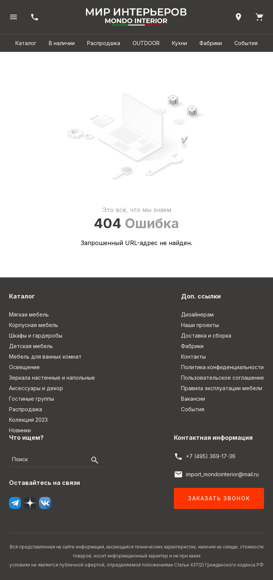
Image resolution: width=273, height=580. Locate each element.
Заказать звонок (219, 498)
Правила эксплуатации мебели (221, 388)
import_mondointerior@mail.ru (222, 474)
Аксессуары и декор (36, 388)
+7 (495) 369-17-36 (210, 456)
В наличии (62, 43)
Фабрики (210, 43)
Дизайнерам (197, 314)
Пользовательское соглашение (222, 377)
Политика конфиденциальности (222, 367)
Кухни (179, 43)
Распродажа (103, 43)
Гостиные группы (31, 398)
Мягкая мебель (29, 314)
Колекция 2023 (28, 419)
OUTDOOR (146, 43)
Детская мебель (31, 346)
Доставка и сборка (206, 335)
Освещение (24, 367)
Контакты (193, 356)
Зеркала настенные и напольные (52, 377)
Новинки (20, 430)
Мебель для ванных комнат (45, 356)
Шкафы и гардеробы (35, 335)
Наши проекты (200, 325)
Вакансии (193, 398)
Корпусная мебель (33, 325)
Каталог (25, 43)
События (246, 43)
